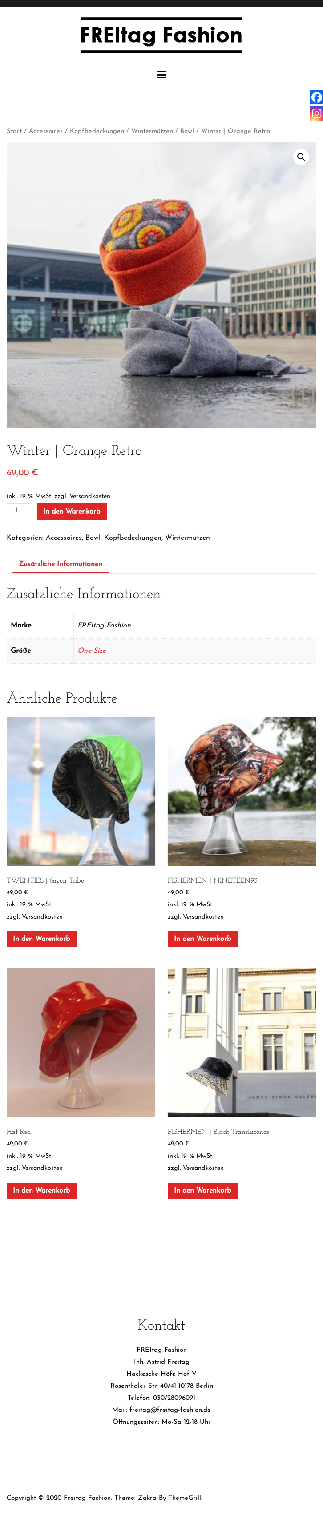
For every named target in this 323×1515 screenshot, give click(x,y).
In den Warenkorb (71, 511)
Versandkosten (89, 496)
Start (14, 131)
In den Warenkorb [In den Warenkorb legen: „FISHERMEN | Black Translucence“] (202, 1190)
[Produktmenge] (19, 510)
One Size (91, 651)
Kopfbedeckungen (97, 131)
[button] (301, 157)
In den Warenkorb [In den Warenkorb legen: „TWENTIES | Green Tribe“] (41, 939)
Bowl (187, 131)
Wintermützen (152, 131)
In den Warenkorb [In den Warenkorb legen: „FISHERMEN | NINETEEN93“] (202, 939)
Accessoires (46, 131)
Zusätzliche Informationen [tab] (60, 564)
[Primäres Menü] (161, 75)
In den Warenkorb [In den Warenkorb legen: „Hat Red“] (41, 1190)
